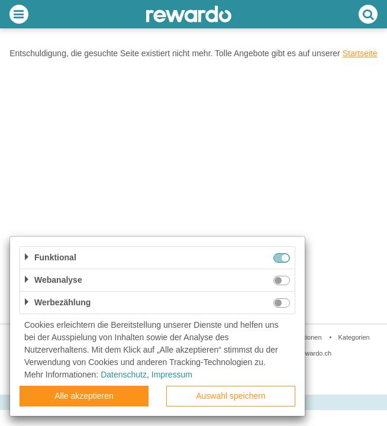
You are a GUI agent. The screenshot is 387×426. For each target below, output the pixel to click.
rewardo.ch (315, 353)
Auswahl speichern (231, 396)
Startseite (360, 53)
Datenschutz (124, 374)
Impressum (171, 374)
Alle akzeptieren (84, 396)
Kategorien (353, 337)
